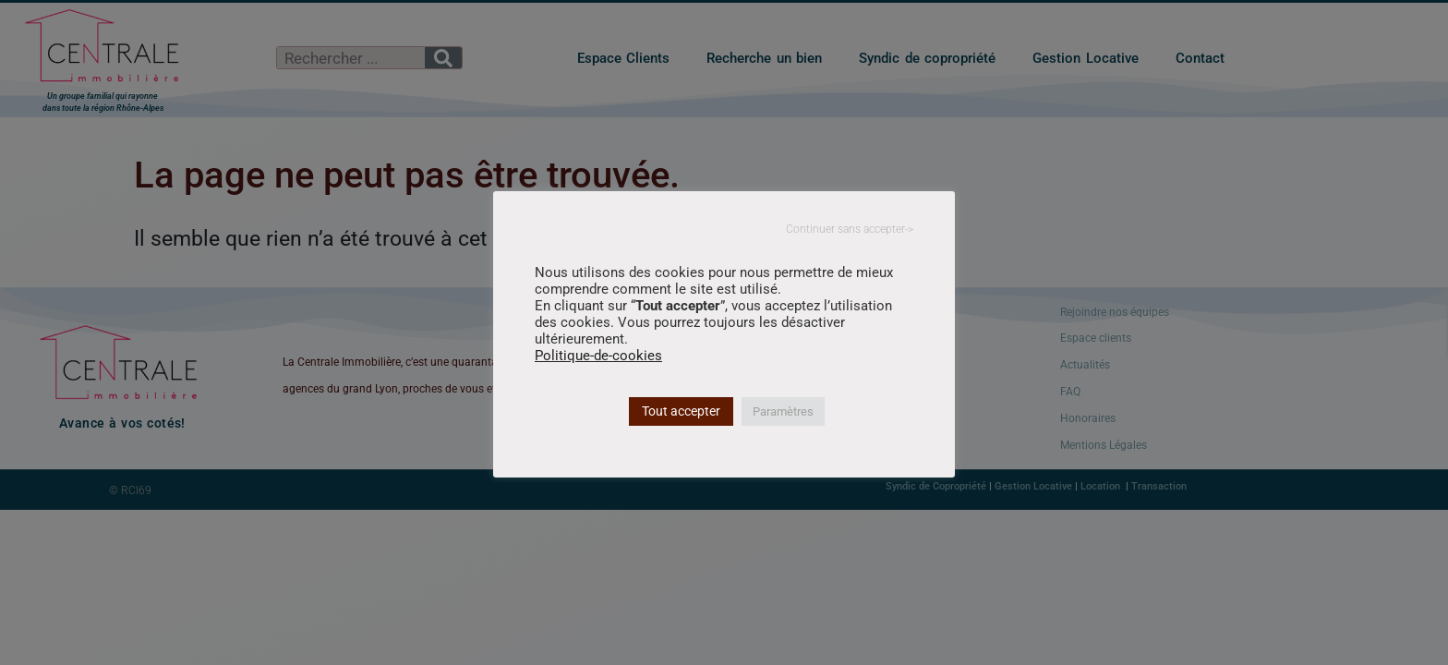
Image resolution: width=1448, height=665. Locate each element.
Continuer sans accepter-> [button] (849, 229)
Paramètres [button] (783, 411)
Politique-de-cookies (598, 355)
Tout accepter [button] (681, 411)
